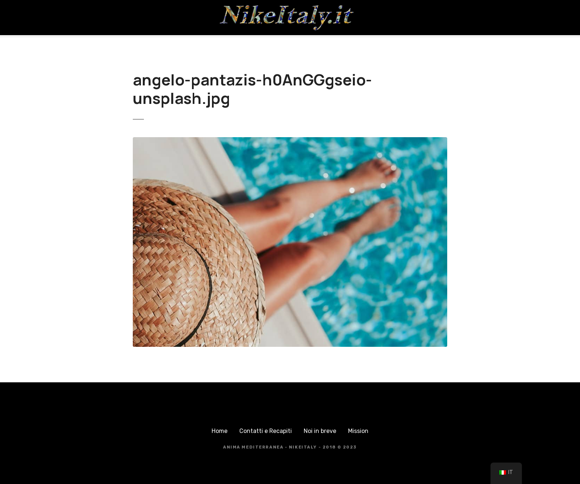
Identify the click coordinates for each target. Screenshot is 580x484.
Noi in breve (320, 430)
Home (219, 430)
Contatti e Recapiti (265, 430)
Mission (358, 430)
